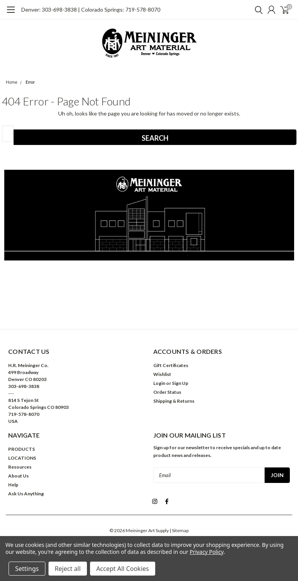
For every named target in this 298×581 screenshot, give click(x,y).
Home (11, 82)
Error (30, 82)
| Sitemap (179, 529)
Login (159, 383)
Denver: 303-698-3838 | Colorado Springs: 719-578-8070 (90, 9)
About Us (18, 476)
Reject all (68, 568)
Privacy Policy (207, 551)
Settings (27, 568)
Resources (19, 467)
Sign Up (180, 383)
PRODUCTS (21, 449)
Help (13, 485)
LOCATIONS (22, 458)
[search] (257, 9)
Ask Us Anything (26, 494)
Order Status (167, 392)
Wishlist (162, 374)
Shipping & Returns (173, 401)
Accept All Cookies (122, 568)
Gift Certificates (170, 365)
